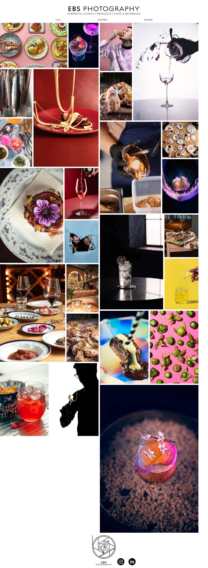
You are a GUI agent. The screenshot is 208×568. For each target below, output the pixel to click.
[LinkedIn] (132, 561)
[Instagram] (120, 561)
